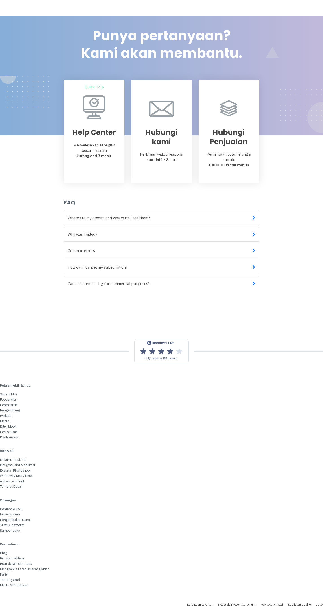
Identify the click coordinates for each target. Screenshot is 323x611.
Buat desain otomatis (16, 563)
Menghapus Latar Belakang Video (25, 569)
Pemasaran (8, 405)
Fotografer (8, 399)
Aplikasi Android (12, 481)
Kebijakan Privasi (272, 605)
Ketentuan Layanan (199, 605)
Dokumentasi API (13, 459)
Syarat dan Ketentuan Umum (236, 605)
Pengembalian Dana (15, 520)
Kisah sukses (9, 437)
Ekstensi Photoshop (15, 470)
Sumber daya (10, 530)
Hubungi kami (10, 514)
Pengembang (10, 410)
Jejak (319, 605)
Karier (4, 574)
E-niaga (5, 415)
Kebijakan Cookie (299, 605)
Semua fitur (8, 394)
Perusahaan (9, 432)
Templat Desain (11, 486)
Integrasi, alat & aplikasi (17, 465)
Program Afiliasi (12, 558)
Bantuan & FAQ (11, 509)
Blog (3, 553)
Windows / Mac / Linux (16, 476)
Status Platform (12, 525)
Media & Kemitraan (14, 585)
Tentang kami (10, 580)
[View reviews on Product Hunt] (161, 351)
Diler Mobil (8, 426)
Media (4, 421)
